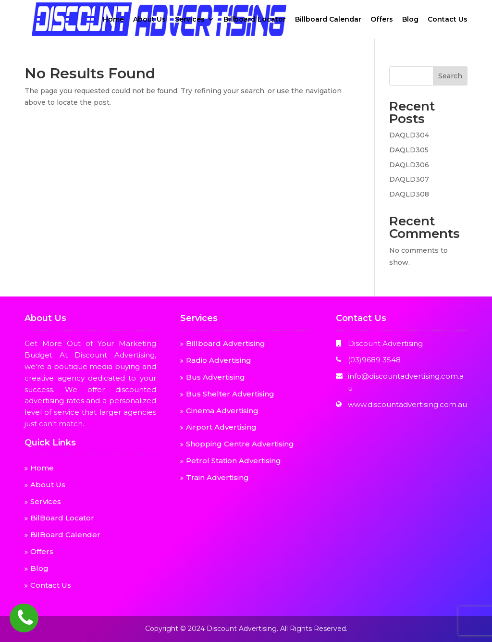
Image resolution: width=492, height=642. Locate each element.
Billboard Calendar (328, 20)
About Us (149, 20)
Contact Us (447, 20)
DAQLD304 (409, 135)
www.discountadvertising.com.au (407, 404)
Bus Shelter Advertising (230, 393)
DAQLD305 (409, 150)
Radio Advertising (218, 360)
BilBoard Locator (62, 517)
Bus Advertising (215, 377)
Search (450, 76)
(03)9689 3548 (374, 359)
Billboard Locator (254, 20)
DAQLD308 (409, 194)
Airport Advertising (221, 427)
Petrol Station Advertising (233, 460)
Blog (410, 20)
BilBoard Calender (65, 534)
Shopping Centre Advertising (240, 443)
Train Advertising (217, 477)
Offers (381, 20)
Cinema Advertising (222, 410)
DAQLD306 (409, 164)
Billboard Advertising (225, 343)
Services (190, 20)
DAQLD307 (409, 179)
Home (113, 20)
